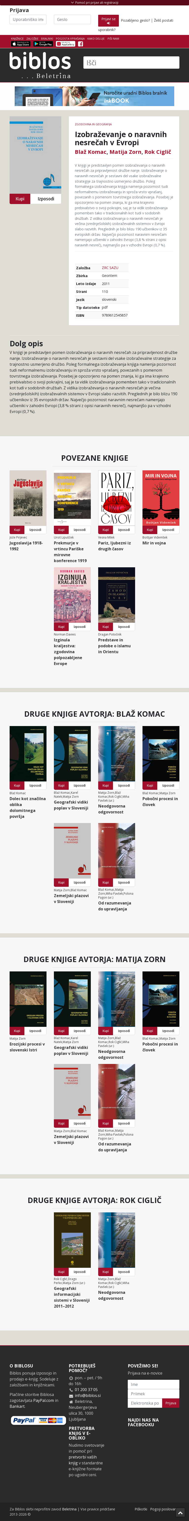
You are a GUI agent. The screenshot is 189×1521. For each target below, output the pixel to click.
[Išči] (131, 62)
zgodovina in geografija (93, 124)
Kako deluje (96, 38)
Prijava (170, 1403)
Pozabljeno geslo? (135, 20)
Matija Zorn (126, 151)
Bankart (17, 1406)
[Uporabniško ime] (28, 19)
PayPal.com (43, 1400)
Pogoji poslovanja (164, 1509)
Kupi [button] (20, 199)
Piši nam (113, 38)
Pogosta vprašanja (70, 38)
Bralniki (47, 38)
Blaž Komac (91, 151)
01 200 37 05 (86, 1389)
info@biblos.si (88, 1395)
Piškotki (141, 1509)
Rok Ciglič (157, 151)
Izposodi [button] (46, 199)
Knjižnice (17, 38)
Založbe (32, 38)
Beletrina (69, 1509)
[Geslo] (72, 19)
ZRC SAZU (110, 267)
